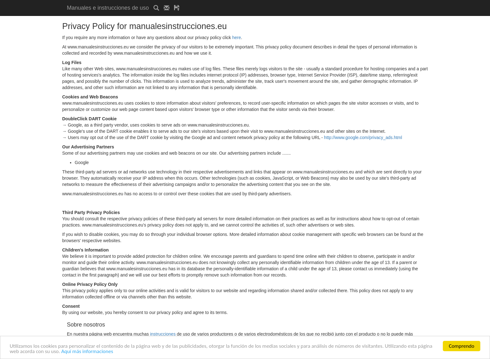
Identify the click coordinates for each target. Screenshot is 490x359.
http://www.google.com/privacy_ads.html (363, 137)
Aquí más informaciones (87, 351)
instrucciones (163, 334)
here (236, 37)
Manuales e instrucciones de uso (108, 8)
